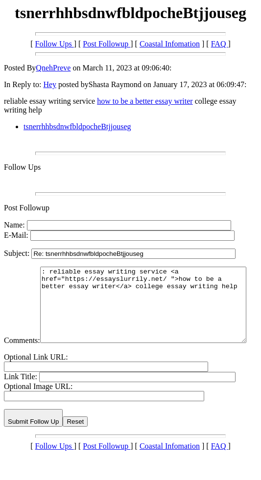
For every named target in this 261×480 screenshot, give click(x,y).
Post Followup (106, 44)
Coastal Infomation (170, 44)
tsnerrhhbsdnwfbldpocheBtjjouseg (77, 126)
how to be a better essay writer (144, 101)
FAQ (219, 44)
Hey (49, 84)
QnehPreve (53, 68)
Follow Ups (54, 44)
